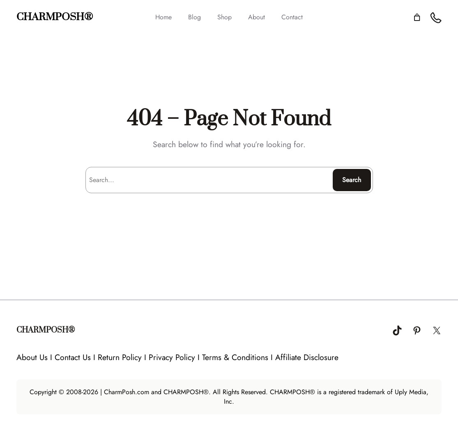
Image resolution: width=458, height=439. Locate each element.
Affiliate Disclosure (306, 357)
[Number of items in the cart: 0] (417, 17)
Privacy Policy (172, 357)
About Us (32, 357)
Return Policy (120, 357)
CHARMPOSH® (54, 17)
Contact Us (73, 357)
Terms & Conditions (235, 357)
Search (351, 180)
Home (163, 17)
